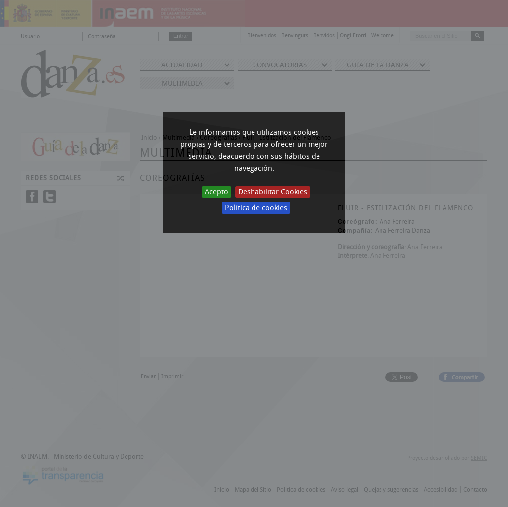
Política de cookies (256, 207)
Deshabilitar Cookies (272, 192)
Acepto (216, 192)
